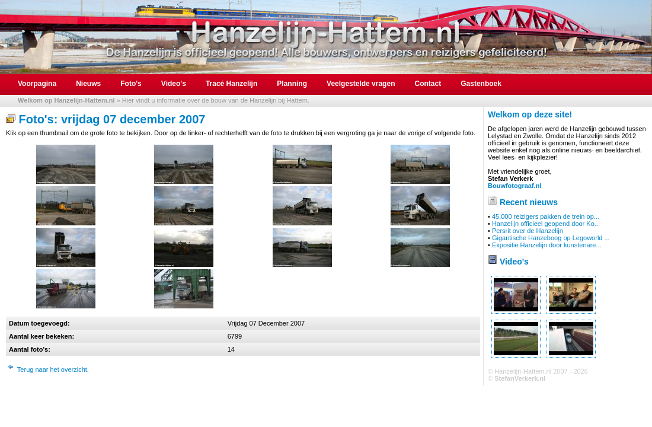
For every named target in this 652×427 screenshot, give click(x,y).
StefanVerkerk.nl (519, 378)
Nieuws (88, 83)
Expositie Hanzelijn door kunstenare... (547, 244)
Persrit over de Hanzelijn (527, 230)
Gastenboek (481, 83)
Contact (428, 83)
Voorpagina (37, 83)
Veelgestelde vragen (361, 83)
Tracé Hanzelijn (231, 83)
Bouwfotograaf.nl (514, 185)
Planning (292, 83)
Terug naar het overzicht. (53, 369)
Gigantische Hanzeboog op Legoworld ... (551, 237)
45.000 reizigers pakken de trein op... (545, 216)
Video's (173, 83)
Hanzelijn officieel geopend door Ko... (546, 223)
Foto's (131, 83)
